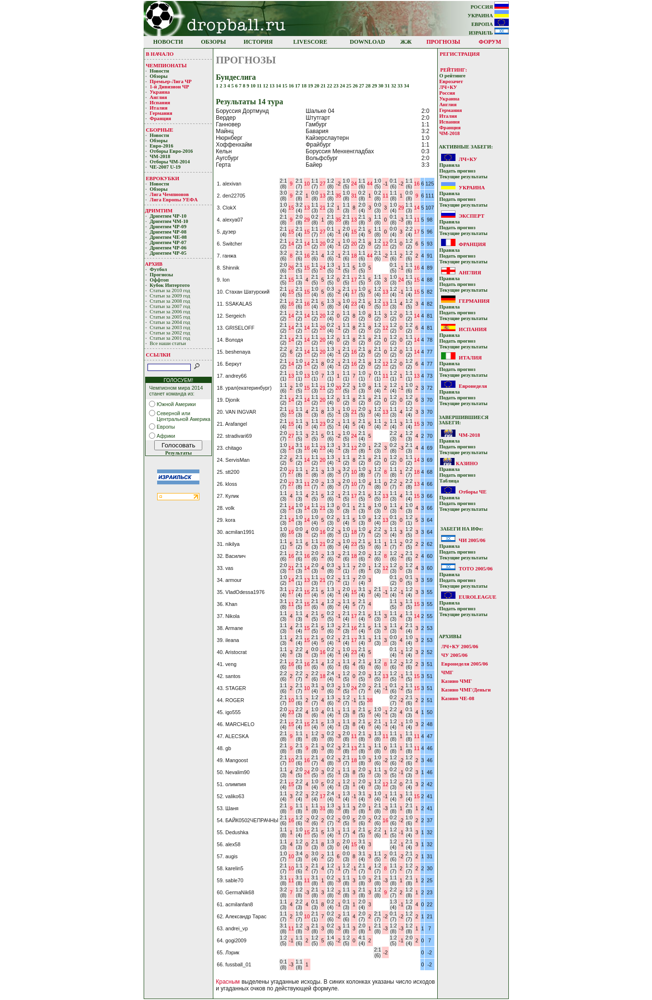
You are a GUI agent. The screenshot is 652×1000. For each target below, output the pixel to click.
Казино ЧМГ (456, 681)
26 (356, 85)
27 (362, 85)
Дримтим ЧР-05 (168, 253)
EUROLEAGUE (477, 597)
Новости (159, 71)
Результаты (178, 453)
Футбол (158, 269)
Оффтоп (159, 280)
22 (330, 85)
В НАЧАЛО (160, 54)
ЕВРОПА (490, 24)
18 (304, 85)
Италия (159, 108)
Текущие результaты (463, 176)
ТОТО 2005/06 (475, 568)
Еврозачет (451, 81)
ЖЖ (406, 41)
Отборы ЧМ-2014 (170, 161)
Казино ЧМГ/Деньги (466, 689)
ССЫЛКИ (158, 355)
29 (375, 85)
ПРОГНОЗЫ (443, 41)
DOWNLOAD (367, 41)
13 (273, 85)
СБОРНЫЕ (159, 130)
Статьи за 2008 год (170, 301)
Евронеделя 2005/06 (464, 664)
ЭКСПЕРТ (471, 216)
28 (369, 85)
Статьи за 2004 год (170, 322)
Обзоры (159, 76)
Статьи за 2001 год (170, 338)
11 (260, 85)
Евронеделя (473, 386)
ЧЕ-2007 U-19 (165, 167)
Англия (158, 97)
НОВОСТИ (168, 41)
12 (266, 85)
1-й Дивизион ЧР (170, 86)
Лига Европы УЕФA (174, 199)
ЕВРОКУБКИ (163, 178)
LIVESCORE (310, 41)
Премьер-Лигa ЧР (171, 81)
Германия (161, 113)
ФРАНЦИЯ (472, 244)
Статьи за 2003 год (170, 327)
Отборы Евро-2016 (171, 151)
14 (279, 85)
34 (406, 85)
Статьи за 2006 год (170, 311)
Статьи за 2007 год (170, 306)
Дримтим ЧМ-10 (169, 221)
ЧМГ (447, 672)
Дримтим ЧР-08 (168, 232)
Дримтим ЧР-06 (168, 247)
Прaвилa (449, 165)
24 (343, 85)
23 (336, 85)
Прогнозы (161, 274)
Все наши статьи (168, 343)
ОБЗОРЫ (213, 41)
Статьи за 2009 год (170, 295)
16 (292, 85)
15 (285, 85)
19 (311, 85)
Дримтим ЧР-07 (168, 242)
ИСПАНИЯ (473, 329)
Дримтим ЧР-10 (168, 216)
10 (253, 85)
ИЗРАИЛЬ (489, 33)
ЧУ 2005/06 (454, 655)
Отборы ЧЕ (473, 491)
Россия (447, 93)
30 (381, 85)
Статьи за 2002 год (170, 332)
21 (323, 85)
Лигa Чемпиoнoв (170, 194)
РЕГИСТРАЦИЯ (460, 54)
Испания (160, 102)
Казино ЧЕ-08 (457, 698)
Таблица (449, 480)
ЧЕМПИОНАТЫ (166, 65)
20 (317, 85)
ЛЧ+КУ (448, 87)
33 (400, 85)
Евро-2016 (161, 145)
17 (298, 85)
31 (388, 85)
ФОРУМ (490, 41)
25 (349, 85)
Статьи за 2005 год (170, 317)
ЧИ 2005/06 (472, 540)
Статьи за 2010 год (170, 290)
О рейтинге (452, 75)
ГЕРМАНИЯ (474, 301)
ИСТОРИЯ (258, 41)
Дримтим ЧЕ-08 (168, 237)
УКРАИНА (487, 15)
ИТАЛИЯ (470, 357)
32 (394, 85)
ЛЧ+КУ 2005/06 (459, 646)
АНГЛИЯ (470, 272)
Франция (161, 118)
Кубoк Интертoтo (170, 285)
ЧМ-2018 (160, 156)
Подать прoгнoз (457, 170)
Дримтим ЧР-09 (168, 226)
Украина (160, 92)
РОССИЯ (490, 7)
